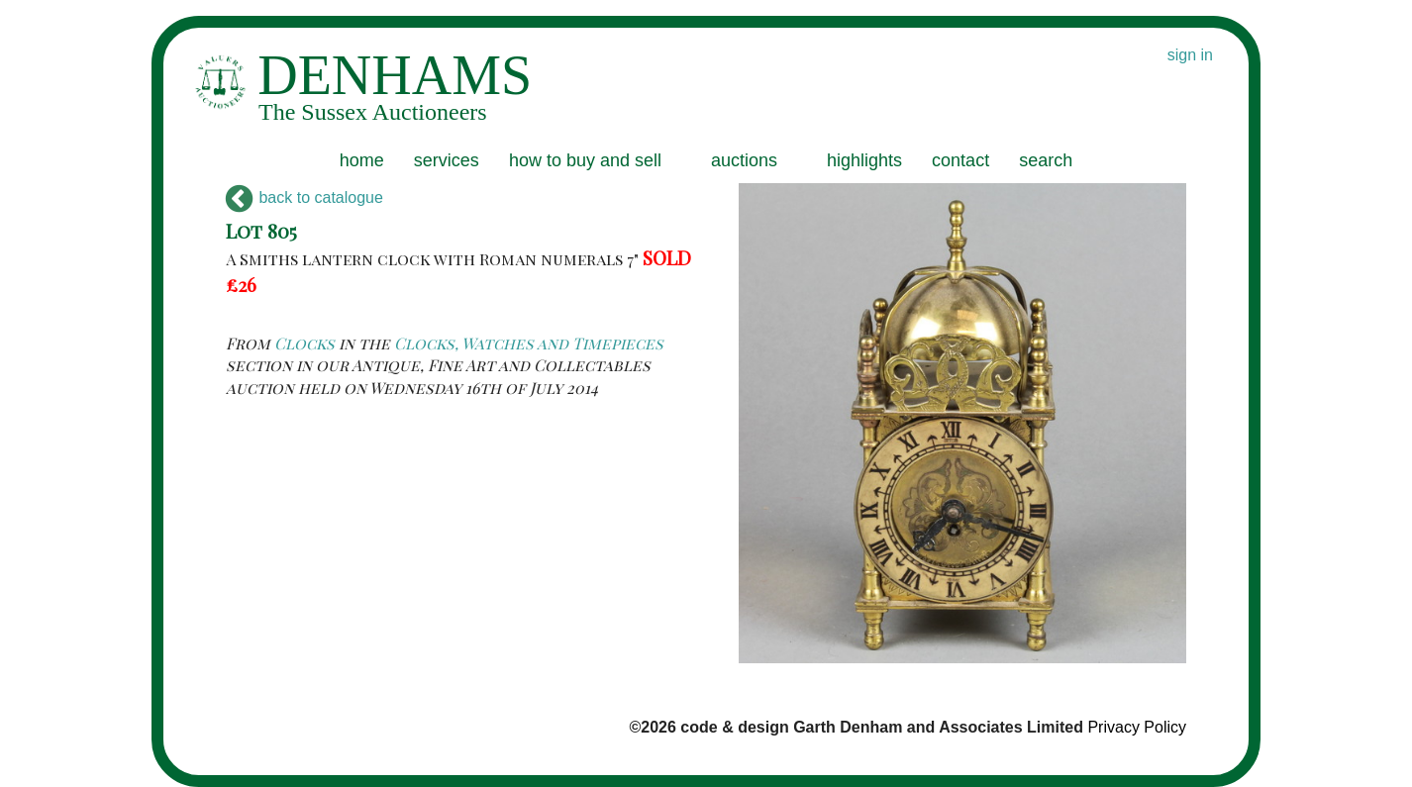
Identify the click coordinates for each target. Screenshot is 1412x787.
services (446, 160)
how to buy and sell (585, 160)
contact (960, 160)
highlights (864, 160)
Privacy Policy (1136, 727)
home (362, 160)
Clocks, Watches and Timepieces (528, 343)
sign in (1190, 55)
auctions (744, 160)
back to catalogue (304, 197)
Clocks (304, 343)
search (1045, 160)
